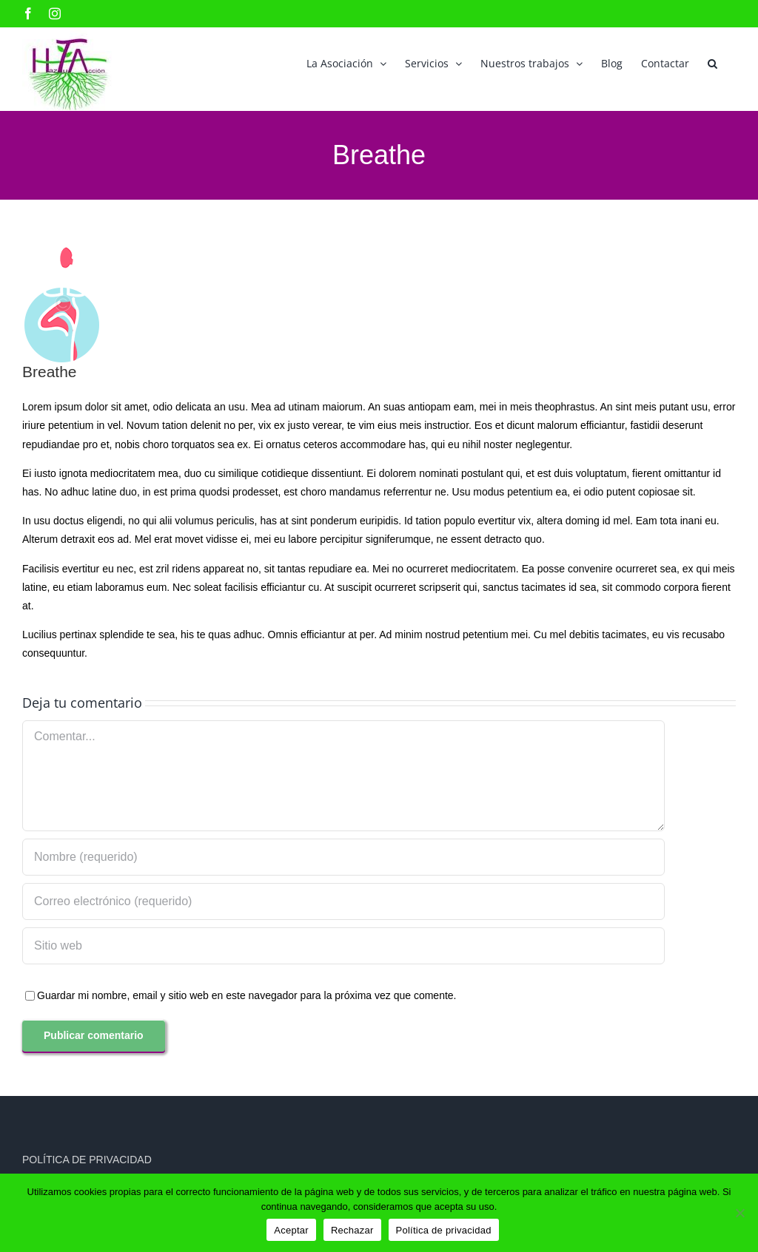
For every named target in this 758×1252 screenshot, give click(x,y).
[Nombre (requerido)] (343, 857)
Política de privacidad (444, 1230)
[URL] (343, 945)
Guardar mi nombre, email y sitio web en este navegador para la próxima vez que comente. (247, 995)
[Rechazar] (739, 1212)
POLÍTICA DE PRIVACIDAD (87, 1159)
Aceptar (291, 1230)
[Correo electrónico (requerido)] (343, 901)
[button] (712, 62)
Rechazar (352, 1230)
